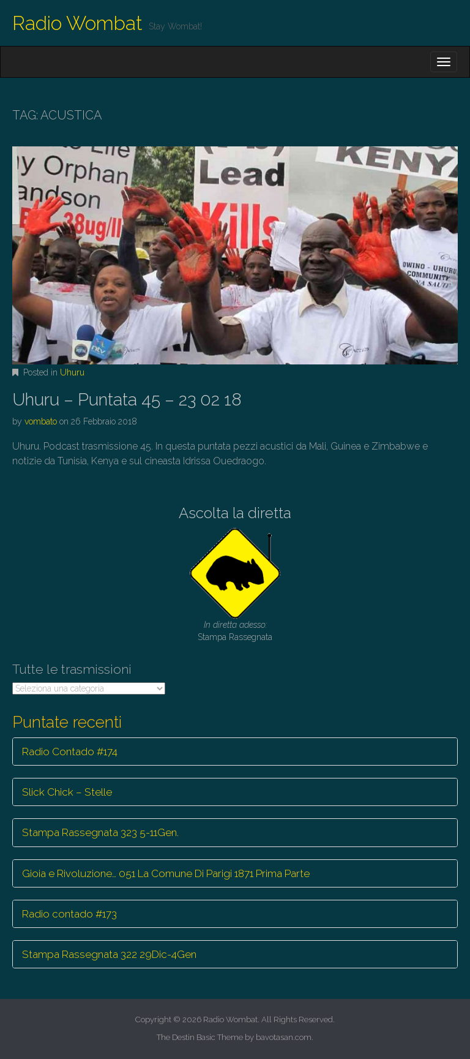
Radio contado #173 (69, 914)
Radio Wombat (77, 23)
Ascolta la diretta (235, 513)
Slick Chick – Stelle (67, 792)
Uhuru (72, 372)
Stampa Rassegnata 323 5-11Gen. (100, 832)
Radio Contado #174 (70, 751)
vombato (40, 421)
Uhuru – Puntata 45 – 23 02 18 (127, 400)
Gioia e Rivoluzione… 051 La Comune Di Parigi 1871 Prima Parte (166, 873)
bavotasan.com (283, 1037)
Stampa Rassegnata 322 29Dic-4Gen (109, 954)
